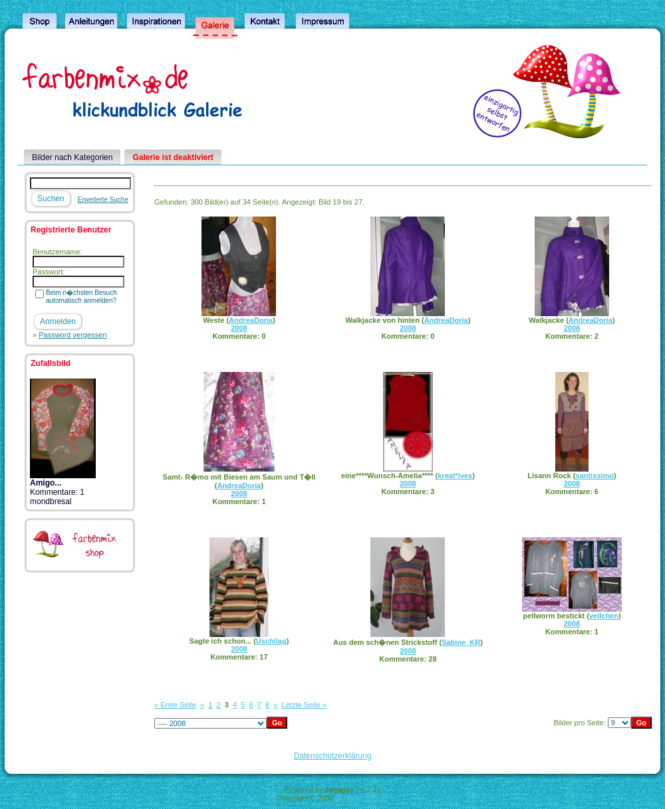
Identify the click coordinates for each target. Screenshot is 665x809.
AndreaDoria (251, 320)
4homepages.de (362, 798)
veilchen (603, 616)
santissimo (594, 476)
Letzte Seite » (304, 705)
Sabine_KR (461, 642)
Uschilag (271, 641)
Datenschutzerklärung (333, 756)
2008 (239, 328)
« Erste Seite (175, 705)
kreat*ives (455, 476)
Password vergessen (72, 335)
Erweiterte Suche (103, 199)
